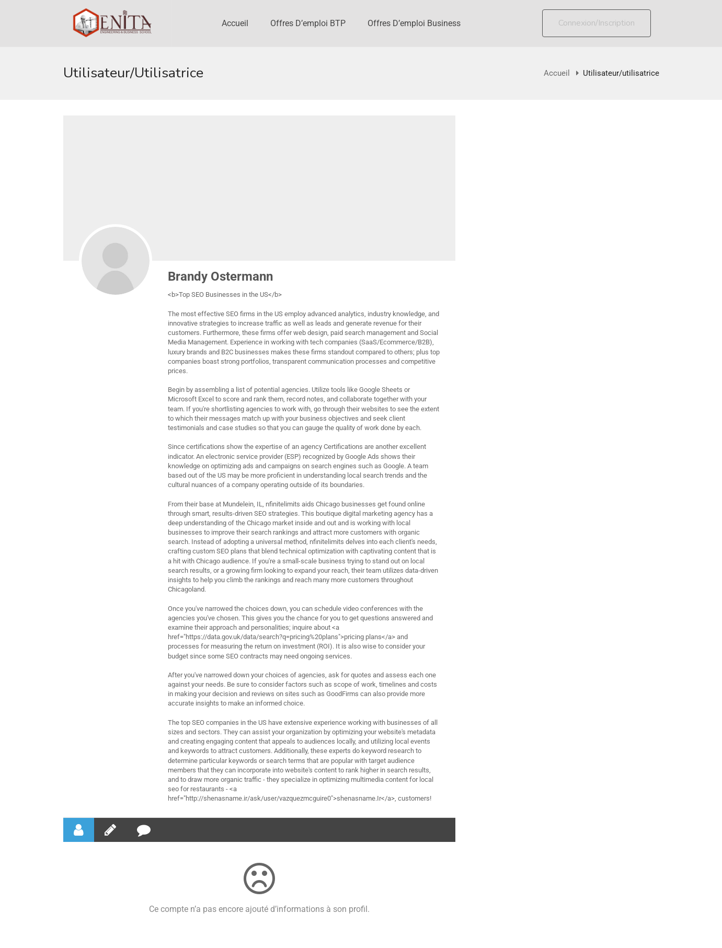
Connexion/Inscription (596, 23)
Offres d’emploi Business (414, 23)
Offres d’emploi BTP (308, 23)
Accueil (235, 23)
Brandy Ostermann (220, 276)
